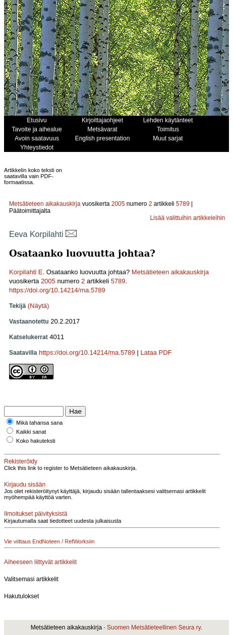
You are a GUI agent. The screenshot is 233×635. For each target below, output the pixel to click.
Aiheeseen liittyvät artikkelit (40, 562)
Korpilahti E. (26, 272)
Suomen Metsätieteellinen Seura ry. (154, 627)
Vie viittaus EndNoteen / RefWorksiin (49, 541)
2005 (118, 203)
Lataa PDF (155, 352)
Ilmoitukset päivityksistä (35, 513)
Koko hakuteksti (35, 441)
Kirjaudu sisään (24, 484)
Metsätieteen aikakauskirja (44, 203)
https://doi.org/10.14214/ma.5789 (57, 290)
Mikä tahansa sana (39, 423)
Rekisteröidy (20, 461)
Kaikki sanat (31, 432)
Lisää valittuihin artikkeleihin (187, 217)
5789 (183, 203)
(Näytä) (38, 305)
